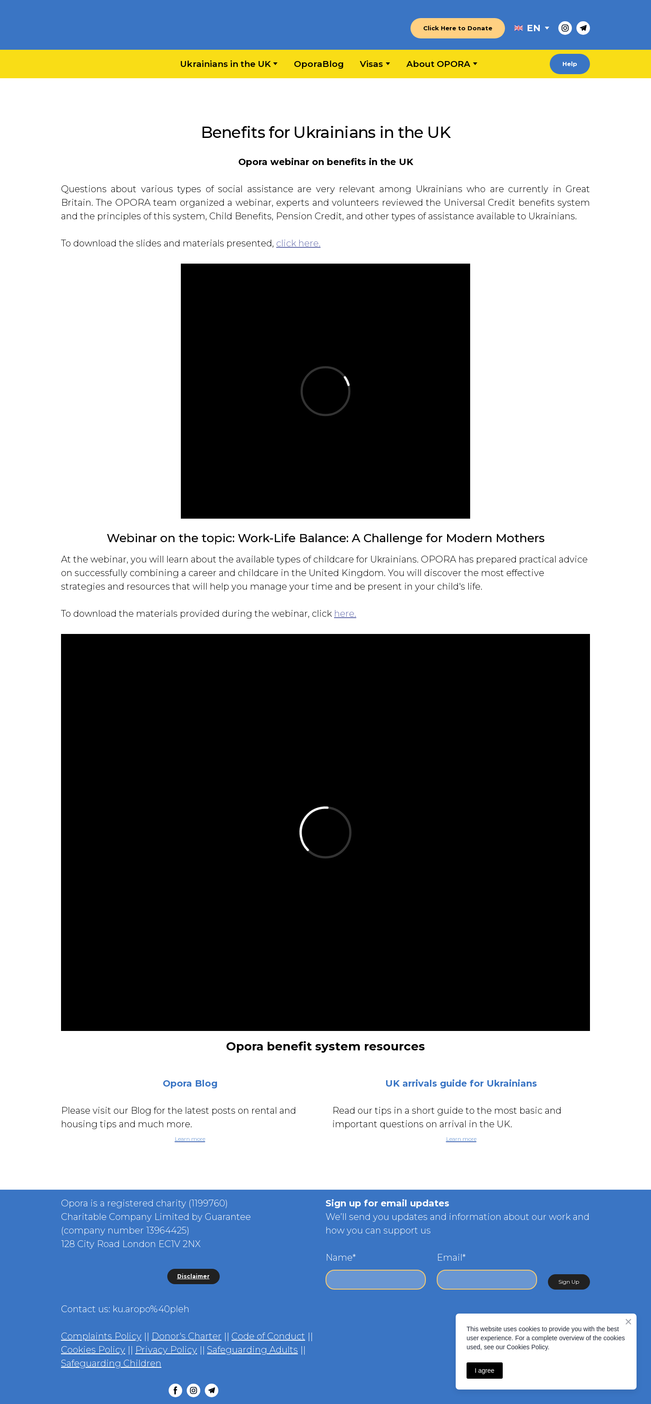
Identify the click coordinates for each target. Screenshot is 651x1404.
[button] (457, 28)
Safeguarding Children (111, 1363)
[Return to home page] (106, 28)
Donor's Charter (186, 1336)
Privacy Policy (166, 1349)
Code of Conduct (268, 1336)
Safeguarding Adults (252, 1349)
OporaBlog (319, 64)
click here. (298, 243)
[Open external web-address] (518, 28)
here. (345, 613)
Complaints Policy (101, 1336)
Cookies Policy (93, 1349)
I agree (485, 1370)
